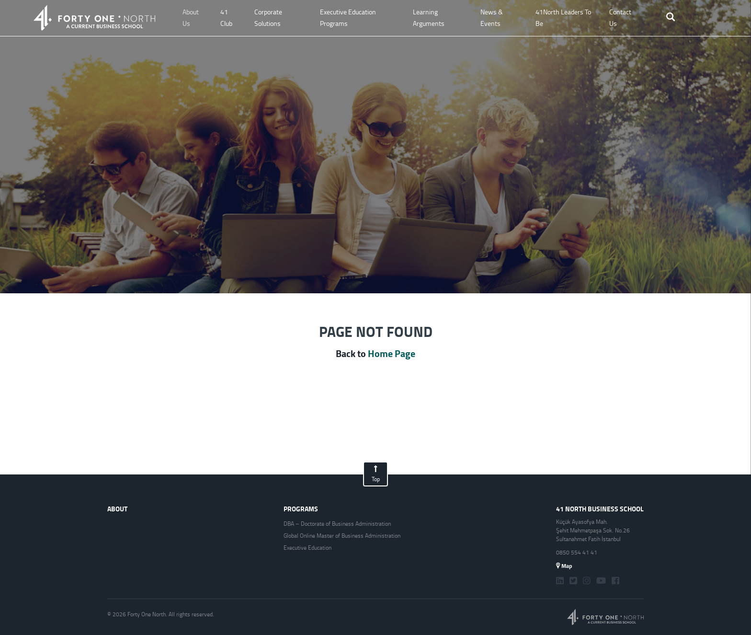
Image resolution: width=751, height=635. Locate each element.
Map (564, 566)
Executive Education (307, 548)
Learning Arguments (428, 17)
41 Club (226, 17)
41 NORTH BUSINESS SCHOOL (600, 509)
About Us (190, 17)
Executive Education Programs (348, 17)
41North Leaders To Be (563, 17)
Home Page (391, 353)
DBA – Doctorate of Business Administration (337, 524)
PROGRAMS (301, 509)
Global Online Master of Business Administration (342, 536)
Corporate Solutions (268, 17)
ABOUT (117, 509)
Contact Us (620, 17)
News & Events (491, 17)
